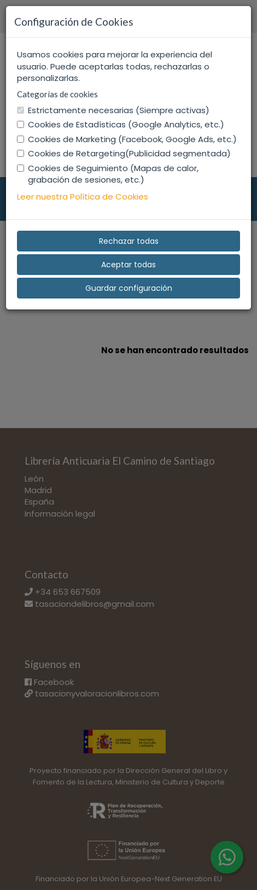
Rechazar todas (129, 241)
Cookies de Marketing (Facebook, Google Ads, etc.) (127, 139)
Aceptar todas (128, 264)
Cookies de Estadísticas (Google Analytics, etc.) (120, 124)
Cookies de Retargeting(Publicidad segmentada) (124, 153)
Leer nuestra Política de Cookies (82, 196)
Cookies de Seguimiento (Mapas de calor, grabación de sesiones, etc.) (107, 173)
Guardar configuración (128, 288)
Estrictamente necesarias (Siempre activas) (113, 110)
